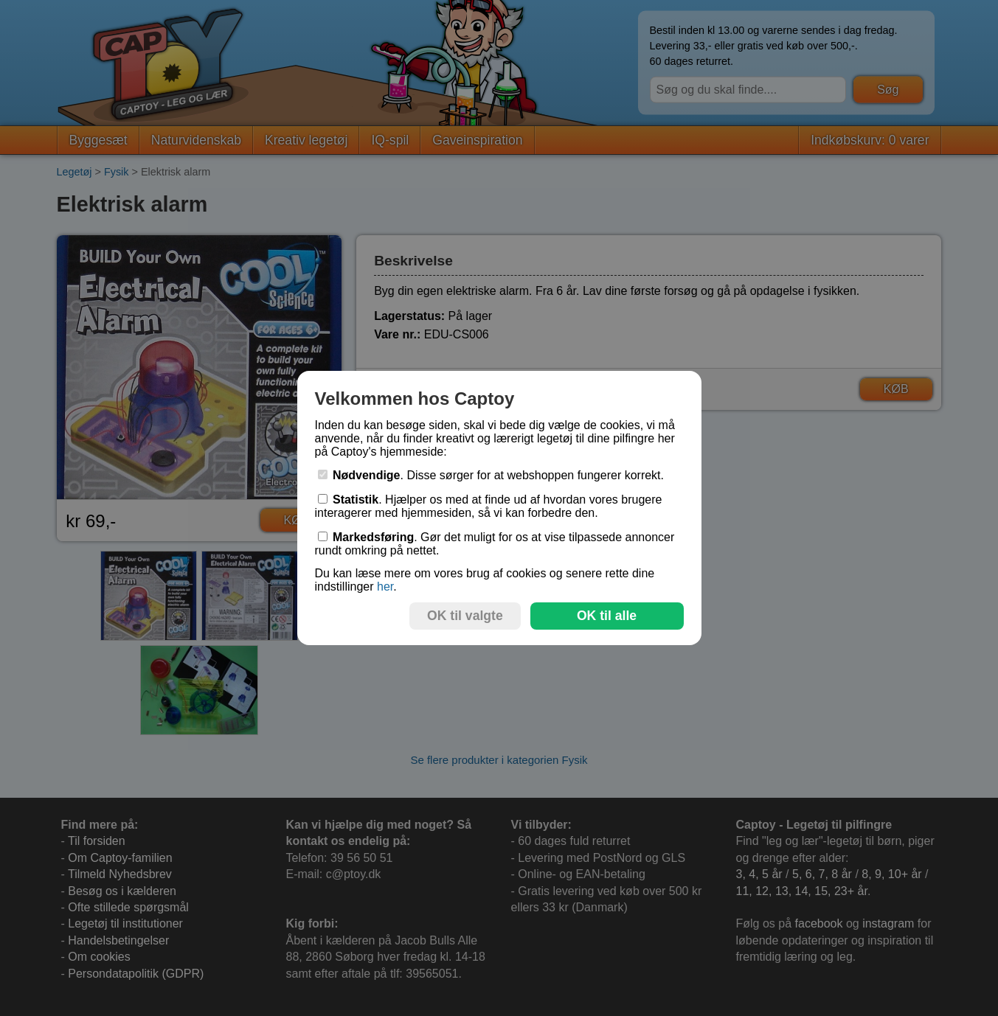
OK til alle (607, 615)
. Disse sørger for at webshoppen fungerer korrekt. (491, 475)
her (385, 586)
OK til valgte (465, 615)
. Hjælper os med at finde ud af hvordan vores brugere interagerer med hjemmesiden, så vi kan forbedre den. (488, 506)
